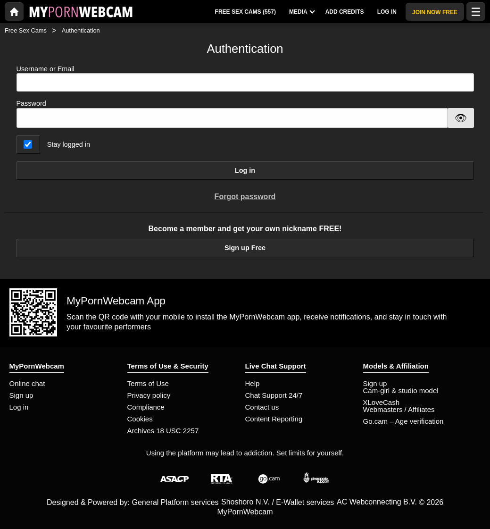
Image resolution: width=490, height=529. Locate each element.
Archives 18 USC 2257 (163, 431)
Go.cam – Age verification (403, 421)
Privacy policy (149, 395)
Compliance (146, 407)
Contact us (262, 407)
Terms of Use (148, 383)
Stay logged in (68, 144)
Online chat (27, 383)
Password (31, 103)
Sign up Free (245, 248)
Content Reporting (274, 419)
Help (252, 383)
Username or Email (245, 78)
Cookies (140, 419)
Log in (245, 170)
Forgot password (245, 197)
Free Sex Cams (26, 30)
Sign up (21, 395)
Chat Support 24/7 (274, 395)
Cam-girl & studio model (401, 390)
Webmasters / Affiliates (399, 409)
